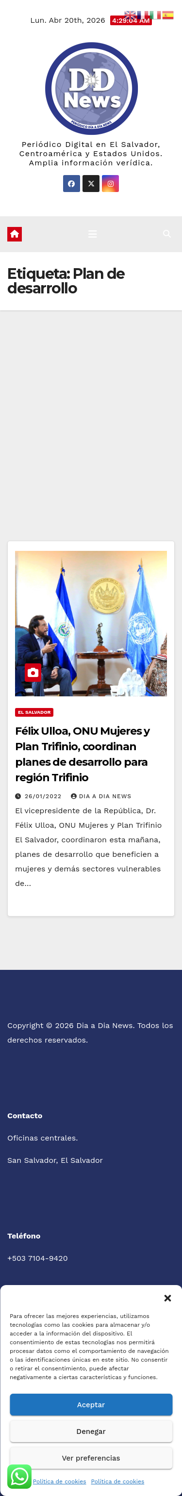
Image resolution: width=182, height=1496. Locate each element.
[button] (167, 1297)
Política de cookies (59, 1481)
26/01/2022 (44, 796)
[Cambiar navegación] (92, 234)
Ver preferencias (91, 1458)
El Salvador (34, 712)
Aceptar (91, 1404)
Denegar (90, 1431)
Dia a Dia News (101, 796)
